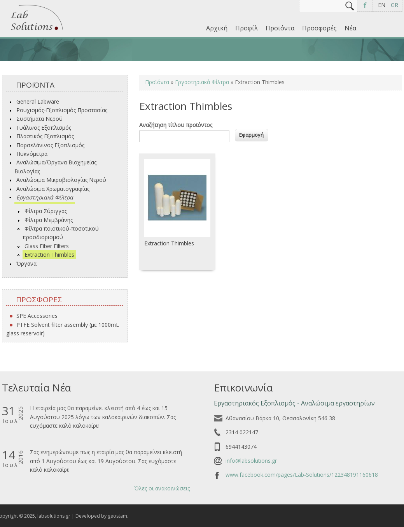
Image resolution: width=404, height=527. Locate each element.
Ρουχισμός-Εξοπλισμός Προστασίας (61, 110)
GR (394, 5)
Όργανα (26, 263)
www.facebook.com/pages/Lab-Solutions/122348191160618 (302, 474)
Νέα (350, 28)
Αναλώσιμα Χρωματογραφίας (52, 188)
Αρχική (216, 28)
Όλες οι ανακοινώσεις (162, 488)
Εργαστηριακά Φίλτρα (44, 197)
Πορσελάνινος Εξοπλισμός (50, 145)
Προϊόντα (280, 28)
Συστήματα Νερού (39, 118)
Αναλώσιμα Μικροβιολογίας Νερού (61, 179)
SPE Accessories (37, 315)
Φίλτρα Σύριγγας (45, 211)
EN (381, 5)
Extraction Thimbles (49, 254)
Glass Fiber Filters (46, 246)
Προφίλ (246, 28)
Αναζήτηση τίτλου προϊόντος (175, 125)
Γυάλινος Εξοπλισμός (43, 127)
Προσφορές (319, 28)
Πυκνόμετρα (31, 153)
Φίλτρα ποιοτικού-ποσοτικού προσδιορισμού (61, 233)
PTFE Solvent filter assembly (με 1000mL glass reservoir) (62, 329)
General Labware (37, 101)
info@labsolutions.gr (251, 460)
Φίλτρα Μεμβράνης (48, 220)
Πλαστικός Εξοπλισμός (45, 136)
